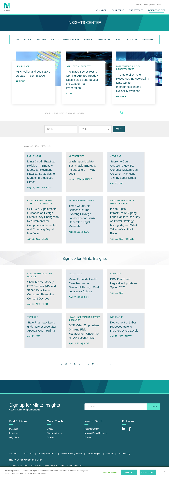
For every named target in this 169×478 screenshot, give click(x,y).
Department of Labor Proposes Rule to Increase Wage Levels (124, 326)
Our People (118, 10)
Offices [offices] (50, 429)
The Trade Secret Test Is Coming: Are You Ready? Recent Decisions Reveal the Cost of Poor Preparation (82, 80)
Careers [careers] (50, 437)
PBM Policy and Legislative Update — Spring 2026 (123, 283)
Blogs (27, 40)
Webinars (147, 40)
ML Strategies (94, 453)
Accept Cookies (147, 472)
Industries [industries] (13, 433)
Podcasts (131, 40)
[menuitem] (101, 10)
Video (118, 40)
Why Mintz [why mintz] (14, 437)
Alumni (138, 5)
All (17, 40)
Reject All (129, 472)
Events (88, 40)
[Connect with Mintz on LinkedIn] (124, 430)
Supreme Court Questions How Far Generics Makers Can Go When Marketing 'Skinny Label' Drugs (124, 169)
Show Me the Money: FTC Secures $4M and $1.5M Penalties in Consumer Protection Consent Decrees (41, 290)
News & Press (71, 40)
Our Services (136, 10)
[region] (84, 472)
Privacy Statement (47, 453)
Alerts (55, 40)
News (159, 5)
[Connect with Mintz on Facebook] (131, 430)
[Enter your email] (122, 406)
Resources (103, 40)
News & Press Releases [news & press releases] (95, 433)
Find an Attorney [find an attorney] (54, 433)
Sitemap (13, 453)
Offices (152, 5)
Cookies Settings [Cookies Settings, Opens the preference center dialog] (110, 472)
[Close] (164, 472)
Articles (41, 40)
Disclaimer (28, 453)
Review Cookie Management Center (26, 460)
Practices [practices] (13, 429)
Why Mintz (101, 10)
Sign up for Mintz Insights (84, 258)
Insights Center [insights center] (91, 429)
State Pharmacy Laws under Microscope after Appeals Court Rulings (41, 326)
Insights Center (156, 10)
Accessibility (124, 453)
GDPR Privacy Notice (72, 453)
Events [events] (87, 437)
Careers (145, 5)
